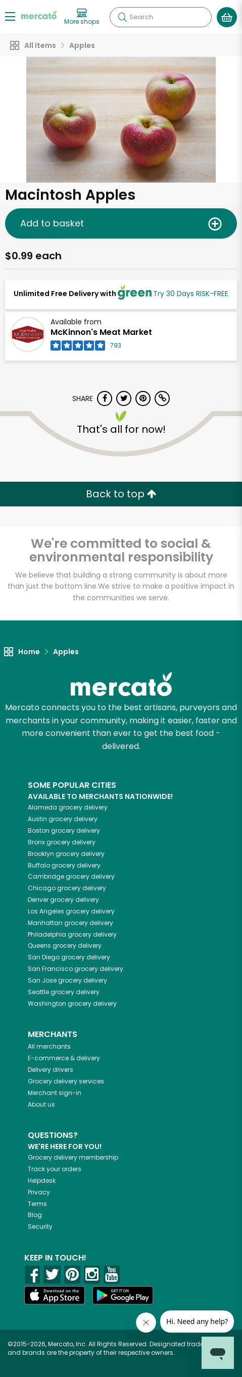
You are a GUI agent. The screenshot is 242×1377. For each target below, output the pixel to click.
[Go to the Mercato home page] (39, 14)
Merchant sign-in (54, 1092)
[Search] (161, 17)
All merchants (49, 1046)
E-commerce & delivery (64, 1058)
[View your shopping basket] (227, 17)
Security (40, 1226)
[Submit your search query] (122, 17)
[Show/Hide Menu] (10, 16)
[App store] (54, 1295)
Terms (37, 1203)
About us (41, 1104)
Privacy (39, 1192)
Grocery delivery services (66, 1081)
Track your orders (54, 1169)
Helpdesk (42, 1180)
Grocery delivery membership (73, 1157)
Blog (35, 1215)
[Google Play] (122, 1295)
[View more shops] (82, 17)
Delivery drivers (50, 1069)
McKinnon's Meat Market (101, 332)
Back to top (121, 494)
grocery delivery (68, 807)
